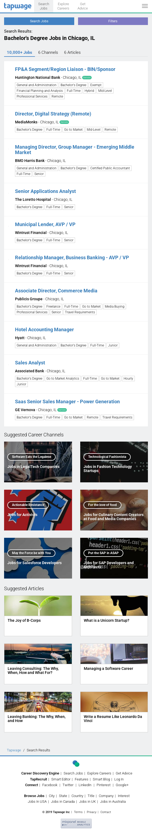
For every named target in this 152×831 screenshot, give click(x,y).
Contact (105, 812)
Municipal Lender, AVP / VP (45, 224)
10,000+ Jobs (19, 52)
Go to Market (73, 130)
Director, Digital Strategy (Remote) (53, 114)
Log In (119, 779)
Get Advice (83, 6)
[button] (8, 69)
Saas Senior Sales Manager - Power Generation (67, 401)
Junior (113, 345)
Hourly (128, 378)
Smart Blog (101, 779)
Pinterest (104, 785)
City (52, 796)
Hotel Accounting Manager (44, 329)
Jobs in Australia (113, 801)
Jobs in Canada (63, 801)
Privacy (91, 812)
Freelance (53, 306)
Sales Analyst (30, 362)
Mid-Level (105, 91)
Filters (112, 21)
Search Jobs (43, 6)
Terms (78, 812)
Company (106, 796)
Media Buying (114, 306)
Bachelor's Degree (73, 85)
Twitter (67, 785)
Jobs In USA (37, 801)
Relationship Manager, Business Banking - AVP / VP (72, 257)
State (63, 796)
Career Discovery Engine (40, 773)
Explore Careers (63, 6)
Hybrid (89, 91)
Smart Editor (60, 779)
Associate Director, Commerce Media (56, 290)
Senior (39, 174)
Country (77, 796)
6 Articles (72, 52)
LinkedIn (85, 785)
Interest (124, 796)
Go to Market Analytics (62, 378)
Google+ (122, 785)
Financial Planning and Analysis (40, 91)
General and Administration (36, 85)
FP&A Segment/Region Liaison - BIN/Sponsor (65, 69)
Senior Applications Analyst (45, 191)
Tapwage (14, 750)
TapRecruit (38, 779)
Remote (57, 96)
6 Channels (48, 52)
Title (91, 796)
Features (81, 779)
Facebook (49, 785)
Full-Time (74, 91)
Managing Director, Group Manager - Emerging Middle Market (74, 149)
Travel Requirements (80, 312)
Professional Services (32, 96)
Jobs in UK (87, 801)
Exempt (96, 85)
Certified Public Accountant (110, 168)
